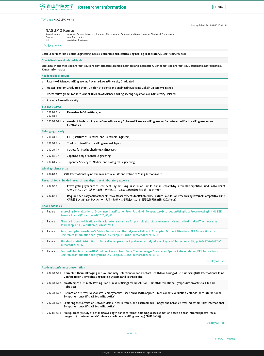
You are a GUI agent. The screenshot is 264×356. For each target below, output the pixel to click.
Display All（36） (217, 322)
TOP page (47, 19)
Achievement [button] (51, 45)
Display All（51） (217, 261)
